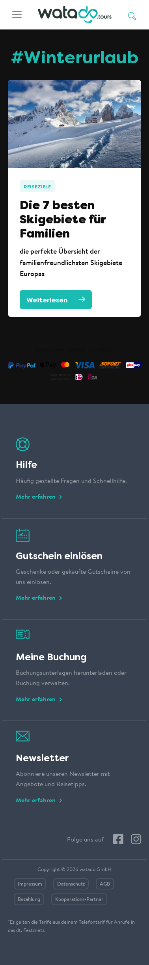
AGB (105, 884)
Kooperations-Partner (79, 899)
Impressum (30, 884)
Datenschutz (71, 884)
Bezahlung (29, 899)
